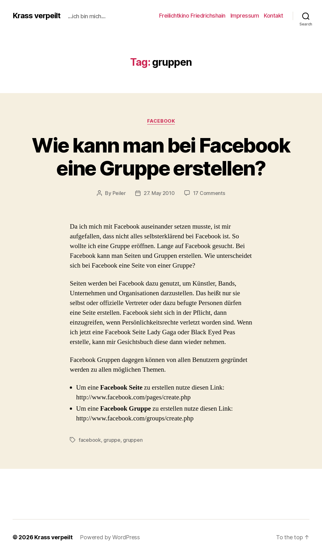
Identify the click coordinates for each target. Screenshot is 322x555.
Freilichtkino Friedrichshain (192, 15)
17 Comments (209, 193)
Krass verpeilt (36, 15)
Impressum (244, 15)
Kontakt (273, 15)
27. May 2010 (159, 193)
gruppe (111, 440)
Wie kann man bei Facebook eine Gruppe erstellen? (161, 156)
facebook (161, 121)
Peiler (119, 193)
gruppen (132, 440)
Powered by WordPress (110, 537)
